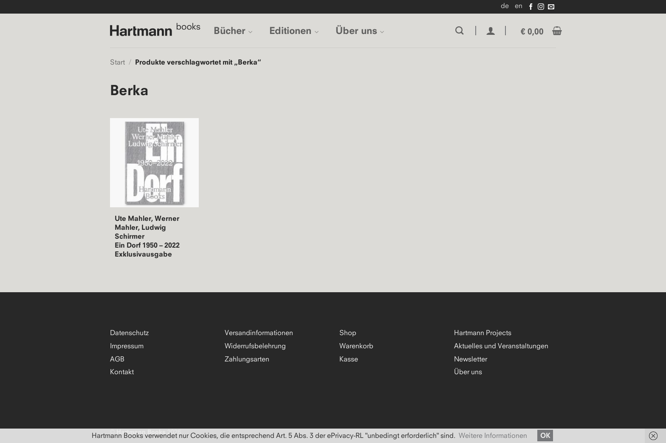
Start (117, 62)
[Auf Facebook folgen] (531, 7)
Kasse (348, 359)
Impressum (127, 345)
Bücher (233, 30)
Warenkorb (356, 345)
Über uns (360, 30)
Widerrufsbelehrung (255, 345)
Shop (347, 332)
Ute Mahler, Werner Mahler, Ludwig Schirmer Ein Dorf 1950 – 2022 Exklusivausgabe (147, 236)
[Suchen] (459, 30)
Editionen (293, 30)
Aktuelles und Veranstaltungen (501, 345)
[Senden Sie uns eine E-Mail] (551, 7)
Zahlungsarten (247, 359)
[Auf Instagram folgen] (541, 7)
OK (545, 435)
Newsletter (470, 359)
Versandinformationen (259, 332)
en (518, 5)
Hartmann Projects (482, 332)
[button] (490, 31)
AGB (117, 359)
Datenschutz (129, 332)
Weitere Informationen (493, 435)
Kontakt (122, 371)
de (505, 5)
